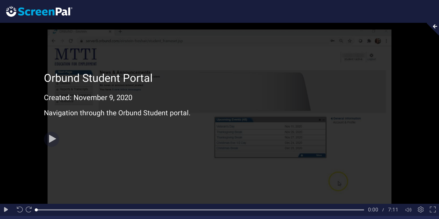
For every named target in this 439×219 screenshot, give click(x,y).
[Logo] (36, 11)
